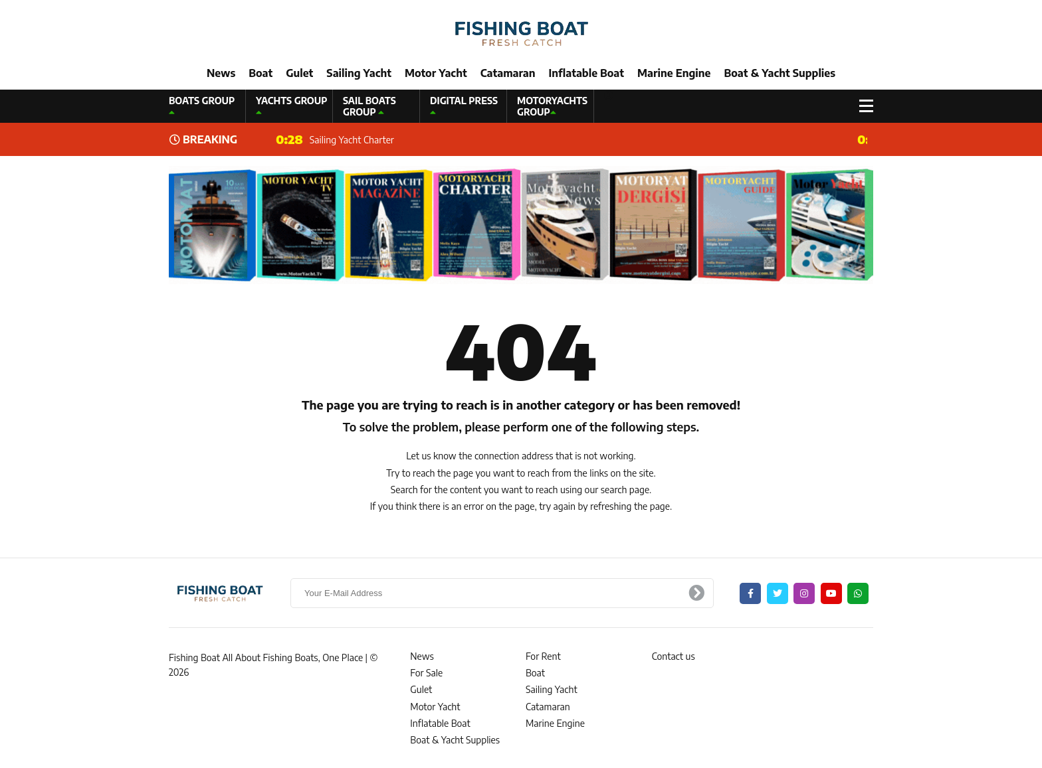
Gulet (299, 73)
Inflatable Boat (586, 73)
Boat (260, 73)
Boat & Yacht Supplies (779, 73)
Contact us (673, 656)
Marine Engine (673, 73)
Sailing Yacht (358, 73)
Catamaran (508, 73)
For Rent (543, 656)
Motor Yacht (436, 73)
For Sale (426, 672)
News (221, 73)
